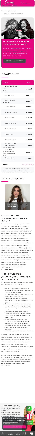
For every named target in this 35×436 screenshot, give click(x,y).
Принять (14, 427)
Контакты (10, 433)
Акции (24, 433)
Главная (18, 433)
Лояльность (4, 433)
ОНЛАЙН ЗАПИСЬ (29, 422)
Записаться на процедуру (14, 61)
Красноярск (26, 3)
